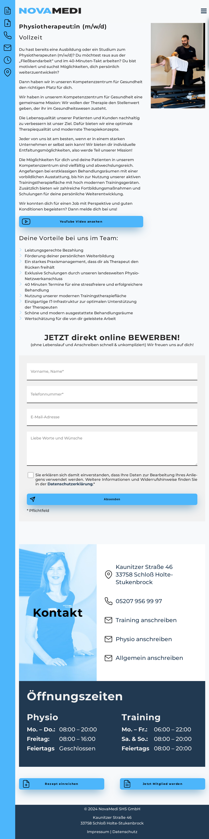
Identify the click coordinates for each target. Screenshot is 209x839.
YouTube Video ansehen (81, 221)
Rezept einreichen (61, 784)
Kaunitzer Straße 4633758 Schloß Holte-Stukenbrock (138, 574)
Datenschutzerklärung (70, 484)
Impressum (98, 831)
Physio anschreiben (138, 639)
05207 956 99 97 (133, 601)
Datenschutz (124, 831)
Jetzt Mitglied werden (162, 784)
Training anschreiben (140, 620)
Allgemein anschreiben (143, 658)
